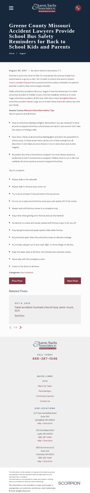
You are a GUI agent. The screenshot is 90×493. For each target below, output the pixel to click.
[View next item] (20, 327)
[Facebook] (42, 366)
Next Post (72, 280)
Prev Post (17, 280)
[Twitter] (35, 366)
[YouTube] (48, 366)
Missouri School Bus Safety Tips (39, 110)
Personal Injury (45, 391)
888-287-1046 (45, 359)
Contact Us (45, 401)
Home (45, 381)
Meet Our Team (45, 386)
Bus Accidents (27, 272)
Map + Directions (45, 423)
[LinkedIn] (54, 366)
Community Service (45, 396)
